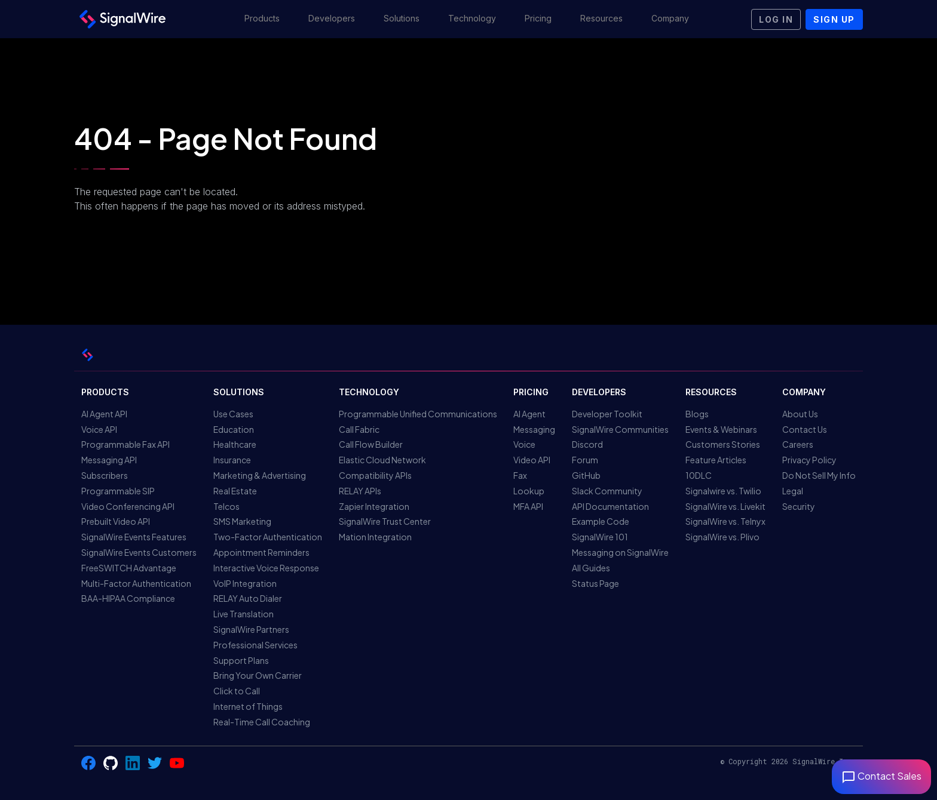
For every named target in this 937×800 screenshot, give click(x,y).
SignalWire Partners (251, 629)
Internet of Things (248, 706)
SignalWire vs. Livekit (725, 506)
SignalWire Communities (620, 429)
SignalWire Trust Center (385, 521)
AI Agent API (104, 413)
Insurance (232, 459)
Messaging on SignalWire (620, 552)
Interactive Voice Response (266, 567)
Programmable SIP (118, 490)
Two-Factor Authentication (267, 536)
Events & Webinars (721, 429)
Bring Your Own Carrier (257, 675)
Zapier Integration (374, 506)
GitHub (586, 475)
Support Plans (241, 660)
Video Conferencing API (127, 506)
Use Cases (233, 413)
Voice (524, 444)
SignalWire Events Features (133, 536)
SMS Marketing (242, 521)
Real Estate (235, 490)
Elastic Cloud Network (382, 459)
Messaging (534, 429)
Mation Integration (375, 536)
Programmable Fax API (125, 444)
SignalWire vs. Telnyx (725, 521)
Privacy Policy (809, 459)
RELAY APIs (360, 490)
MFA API (528, 506)
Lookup (528, 490)
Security (798, 506)
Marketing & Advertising (259, 475)
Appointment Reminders (261, 552)
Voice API (99, 429)
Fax (520, 475)
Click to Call (236, 690)
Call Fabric (359, 429)
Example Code (600, 521)
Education (233, 429)
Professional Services (255, 644)
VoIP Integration (245, 583)
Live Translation (243, 613)
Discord (587, 444)
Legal (792, 490)
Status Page (595, 583)
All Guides (591, 567)
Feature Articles (715, 459)
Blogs (697, 413)
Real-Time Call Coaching (261, 721)
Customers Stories (722, 444)
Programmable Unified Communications (418, 413)
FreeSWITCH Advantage (128, 567)
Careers (797, 444)
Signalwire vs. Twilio (723, 490)
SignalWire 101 (600, 536)
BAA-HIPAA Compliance (128, 598)
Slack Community (607, 490)
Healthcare (234, 444)
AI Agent (529, 413)
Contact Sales (881, 776)
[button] (262, 19)
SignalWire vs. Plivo (722, 536)
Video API (531, 459)
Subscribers (104, 475)
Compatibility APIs (375, 475)
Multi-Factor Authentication (136, 583)
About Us (800, 413)
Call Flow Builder (371, 444)
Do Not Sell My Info (819, 475)
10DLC (698, 475)
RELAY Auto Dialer (247, 598)
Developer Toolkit (607, 413)
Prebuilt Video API (115, 521)
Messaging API (109, 459)
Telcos (226, 506)
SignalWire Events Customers (139, 552)
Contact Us (804, 429)
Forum (585, 459)
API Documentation (610, 506)
